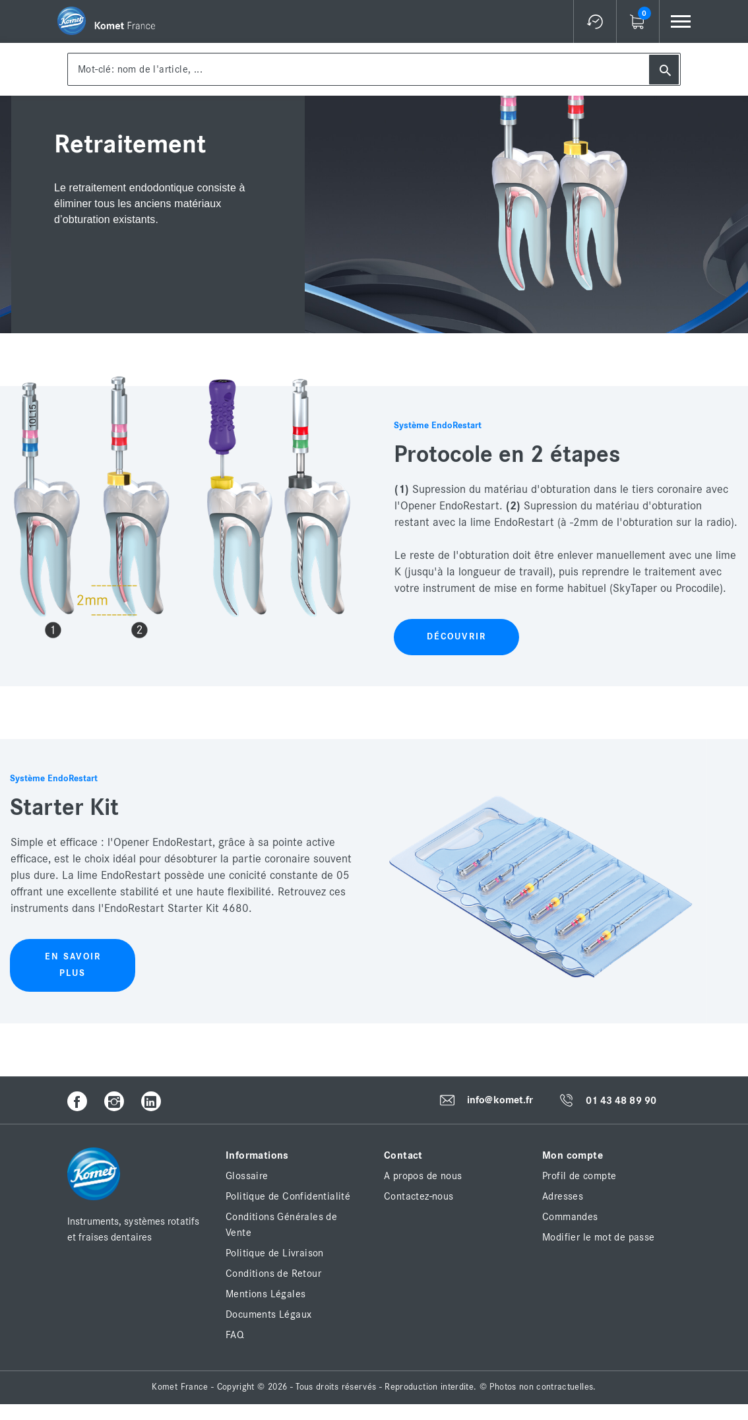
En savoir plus (73, 965)
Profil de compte (579, 1176)
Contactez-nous (419, 1196)
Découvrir (456, 636)
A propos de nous (423, 1176)
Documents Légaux (268, 1314)
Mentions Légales (265, 1294)
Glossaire (247, 1176)
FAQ (235, 1335)
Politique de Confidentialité (288, 1196)
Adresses (562, 1196)
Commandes (570, 1216)
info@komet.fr (500, 1100)
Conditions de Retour (273, 1273)
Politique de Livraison (275, 1253)
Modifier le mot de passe (598, 1237)
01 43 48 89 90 (621, 1100)
